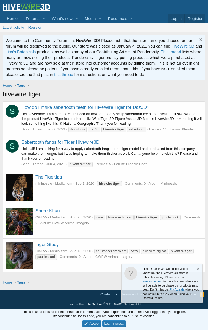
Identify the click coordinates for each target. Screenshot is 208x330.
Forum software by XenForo (104, 304)
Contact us (108, 294)
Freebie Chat (136, 164)
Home (12, 18)
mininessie (43, 183)
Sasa (25, 129)
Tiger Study (47, 244)
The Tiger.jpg (48, 177)
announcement (152, 281)
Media (90, 18)
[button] (44, 18)
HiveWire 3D (182, 46)
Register (34, 27)
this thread (63, 74)
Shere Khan (47, 210)
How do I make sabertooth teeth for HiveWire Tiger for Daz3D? (85, 107)
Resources (117, 18)
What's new (62, 18)
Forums (33, 18)
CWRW (41, 217)
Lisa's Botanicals (21, 51)
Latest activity (13, 27)
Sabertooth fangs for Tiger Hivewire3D (60, 142)
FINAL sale (177, 289)
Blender (188, 129)
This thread (171, 51)
